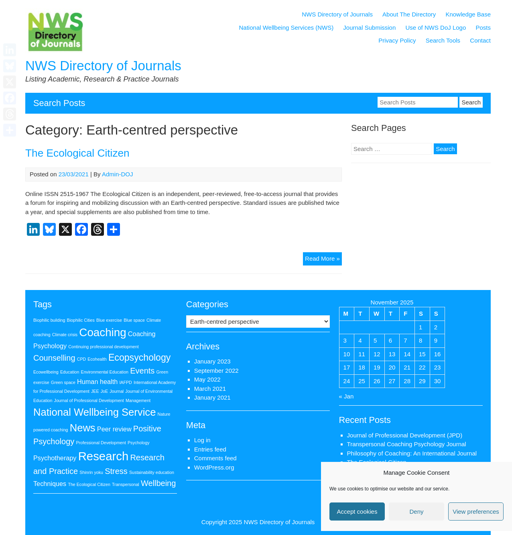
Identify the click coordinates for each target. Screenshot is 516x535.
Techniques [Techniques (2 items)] (49, 483)
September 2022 (216, 370)
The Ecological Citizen (77, 153)
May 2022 (207, 379)
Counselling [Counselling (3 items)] (54, 357)
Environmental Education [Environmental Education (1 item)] (104, 372)
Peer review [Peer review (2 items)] (114, 429)
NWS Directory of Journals (103, 65)
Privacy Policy (397, 40)
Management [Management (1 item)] (138, 400)
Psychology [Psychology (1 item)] (139, 442)
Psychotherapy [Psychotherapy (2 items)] (55, 457)
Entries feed (210, 449)
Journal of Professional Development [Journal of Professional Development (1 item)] (89, 400)
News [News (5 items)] (82, 427)
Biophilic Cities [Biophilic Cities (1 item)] (81, 320)
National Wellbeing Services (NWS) (286, 27)
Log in (202, 440)
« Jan (346, 396)
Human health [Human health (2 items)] (97, 381)
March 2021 (210, 388)
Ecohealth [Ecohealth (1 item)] (96, 359)
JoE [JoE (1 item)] (104, 391)
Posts (483, 27)
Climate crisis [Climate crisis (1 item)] (64, 334)
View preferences (476, 511)
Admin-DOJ (117, 174)
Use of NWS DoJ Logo (435, 27)
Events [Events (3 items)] (142, 370)
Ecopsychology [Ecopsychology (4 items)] (139, 357)
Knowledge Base (468, 14)
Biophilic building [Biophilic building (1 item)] (49, 320)
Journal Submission (369, 27)
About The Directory (409, 14)
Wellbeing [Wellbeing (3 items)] (158, 483)
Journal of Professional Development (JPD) (405, 435)
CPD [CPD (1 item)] (81, 359)
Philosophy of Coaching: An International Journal (412, 453)
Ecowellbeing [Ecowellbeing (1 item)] (46, 372)
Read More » (323, 259)
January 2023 (212, 361)
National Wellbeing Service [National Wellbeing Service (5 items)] (94, 412)
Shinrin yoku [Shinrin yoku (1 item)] (91, 472)
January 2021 (212, 397)
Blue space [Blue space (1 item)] (134, 320)
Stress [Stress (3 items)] (116, 471)
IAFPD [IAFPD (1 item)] (125, 382)
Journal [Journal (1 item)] (117, 391)
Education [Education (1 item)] (69, 372)
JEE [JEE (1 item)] (95, 391)
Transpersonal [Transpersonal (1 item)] (125, 484)
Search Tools (443, 40)
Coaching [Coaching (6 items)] (102, 332)
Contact (480, 40)
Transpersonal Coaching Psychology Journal (406, 444)
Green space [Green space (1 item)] (63, 382)
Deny (416, 511)
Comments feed (215, 458)
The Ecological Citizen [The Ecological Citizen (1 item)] (89, 484)
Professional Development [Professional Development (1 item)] (101, 442)
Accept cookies (357, 511)
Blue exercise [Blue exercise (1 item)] (109, 320)
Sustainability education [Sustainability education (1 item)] (151, 472)
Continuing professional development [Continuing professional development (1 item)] (103, 346)
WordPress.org (214, 467)
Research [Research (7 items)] (103, 456)
